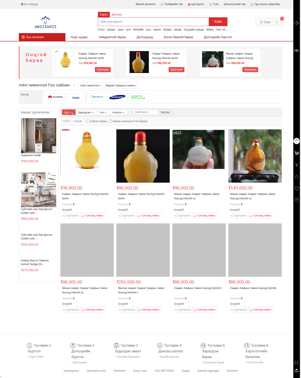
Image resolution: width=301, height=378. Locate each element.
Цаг (68, 112)
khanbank (119, 370)
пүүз (148, 29)
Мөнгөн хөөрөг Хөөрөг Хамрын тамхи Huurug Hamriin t (141, 290)
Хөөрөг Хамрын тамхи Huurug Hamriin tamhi (92, 56)
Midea (210, 29)
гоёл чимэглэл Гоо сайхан (44, 85)
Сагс (213, 4)
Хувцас (111, 29)
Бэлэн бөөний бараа (178, 37)
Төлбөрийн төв (171, 4)
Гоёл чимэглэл (225, 29)
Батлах (165, 112)
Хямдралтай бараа (112, 37)
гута (128, 29)
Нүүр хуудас (79, 37)
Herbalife (138, 29)
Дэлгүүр (117, 14)
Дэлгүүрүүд (145, 37)
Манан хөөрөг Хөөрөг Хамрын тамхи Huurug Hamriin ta (239, 56)
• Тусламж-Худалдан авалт (127, 357)
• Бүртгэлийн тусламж (36, 357)
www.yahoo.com (96, 370)
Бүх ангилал (35, 37)
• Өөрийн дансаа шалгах (169, 357)
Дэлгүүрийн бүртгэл (218, 37)
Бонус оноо (140, 370)
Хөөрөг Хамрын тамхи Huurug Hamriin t (198, 288)
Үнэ (103, 112)
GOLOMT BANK (164, 370)
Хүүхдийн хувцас (194, 29)
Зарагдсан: (86, 112)
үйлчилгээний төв (234, 4)
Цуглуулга (195, 4)
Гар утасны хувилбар (267, 4)
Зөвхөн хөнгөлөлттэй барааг (130, 121)
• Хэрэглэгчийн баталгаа (254, 363)
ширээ (157, 29)
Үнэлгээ (118, 112)
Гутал (101, 29)
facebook (232, 370)
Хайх (218, 21)
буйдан (167, 29)
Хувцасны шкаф (31, 155)
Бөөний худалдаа (208, 370)
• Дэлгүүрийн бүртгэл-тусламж (82, 363)
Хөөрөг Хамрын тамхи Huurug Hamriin (253, 288)
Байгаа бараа (98, 121)
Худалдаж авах (103, 70)
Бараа (104, 14)
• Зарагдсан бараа (213, 362)
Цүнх (121, 29)
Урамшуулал (71, 370)
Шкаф (177, 29)
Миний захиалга (145, 4)
